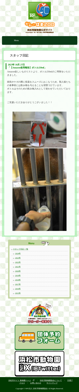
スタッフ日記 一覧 (20, 249)
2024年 (18, 253)
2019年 (18, 275)
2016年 (18, 289)
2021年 (18, 267)
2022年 (18, 262)
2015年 (18, 293)
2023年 (18, 258)
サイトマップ (51, 383)
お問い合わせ (35, 383)
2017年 (18, 284)
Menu (16, 40)
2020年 (18, 271)
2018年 (18, 280)
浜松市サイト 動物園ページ (19, 380)
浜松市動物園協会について (51, 380)
